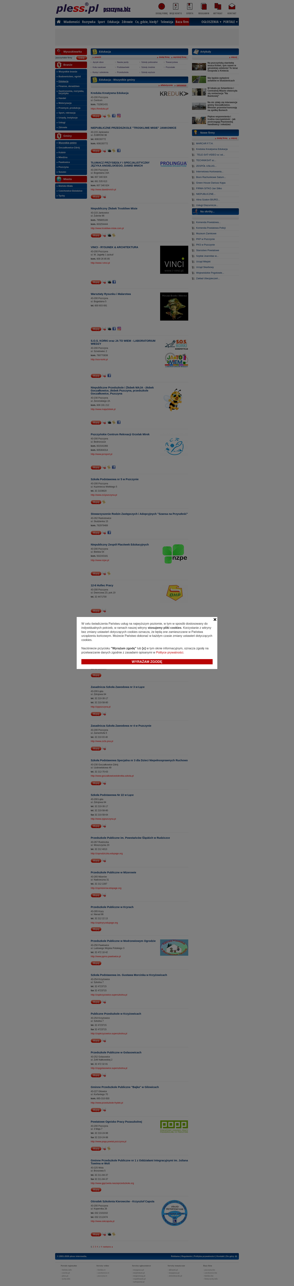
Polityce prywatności (169, 652)
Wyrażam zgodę (147, 662)
